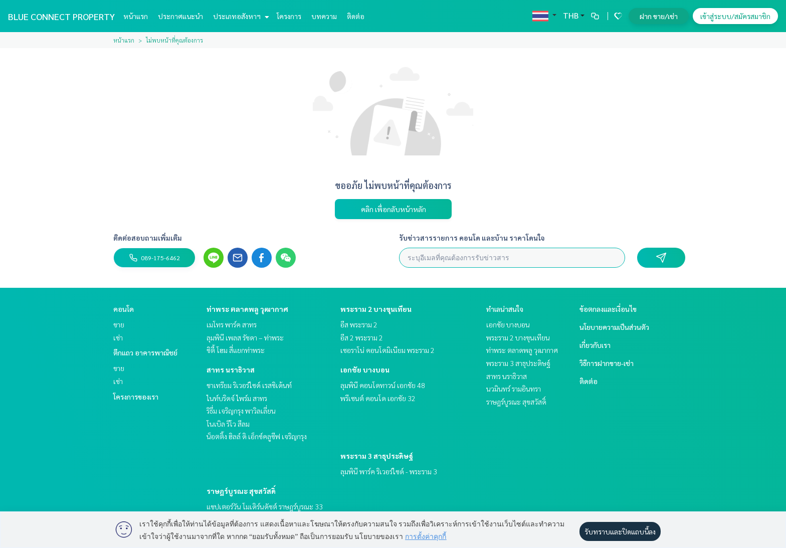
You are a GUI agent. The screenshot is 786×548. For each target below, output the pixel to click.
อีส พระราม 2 (358, 324)
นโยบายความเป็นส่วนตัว (614, 326)
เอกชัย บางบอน (364, 369)
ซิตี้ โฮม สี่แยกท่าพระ (236, 349)
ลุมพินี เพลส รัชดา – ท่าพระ (245, 337)
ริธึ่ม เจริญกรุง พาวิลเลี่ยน (241, 410)
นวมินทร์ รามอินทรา (513, 388)
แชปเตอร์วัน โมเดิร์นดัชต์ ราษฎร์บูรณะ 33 (265, 506)
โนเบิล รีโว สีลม (228, 423)
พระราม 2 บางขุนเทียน (376, 308)
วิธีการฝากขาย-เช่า (606, 363)
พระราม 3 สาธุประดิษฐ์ (376, 455)
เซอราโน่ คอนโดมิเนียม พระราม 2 (387, 349)
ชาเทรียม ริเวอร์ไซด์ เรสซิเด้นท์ (249, 385)
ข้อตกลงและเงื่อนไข (608, 308)
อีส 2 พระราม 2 (361, 337)
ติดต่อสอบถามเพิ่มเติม (147, 237)
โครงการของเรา (135, 396)
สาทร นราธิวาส (231, 369)
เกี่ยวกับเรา (595, 344)
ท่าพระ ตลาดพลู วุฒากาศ (247, 308)
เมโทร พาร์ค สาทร (232, 324)
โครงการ (289, 16)
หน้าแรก (135, 16)
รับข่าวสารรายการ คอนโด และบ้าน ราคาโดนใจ (472, 237)
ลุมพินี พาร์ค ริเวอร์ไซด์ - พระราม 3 (388, 471)
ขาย (118, 324)
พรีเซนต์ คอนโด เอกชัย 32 (378, 398)
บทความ (324, 16)
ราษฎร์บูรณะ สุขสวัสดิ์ (241, 490)
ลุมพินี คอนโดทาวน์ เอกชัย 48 (382, 385)
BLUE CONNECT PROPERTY (61, 16)
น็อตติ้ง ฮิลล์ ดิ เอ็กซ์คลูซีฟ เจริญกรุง (257, 436)
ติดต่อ (355, 16)
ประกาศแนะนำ (180, 16)
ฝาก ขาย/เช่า (659, 16)
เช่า (118, 337)
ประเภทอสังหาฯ (240, 16)
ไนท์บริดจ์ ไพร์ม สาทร (237, 398)
